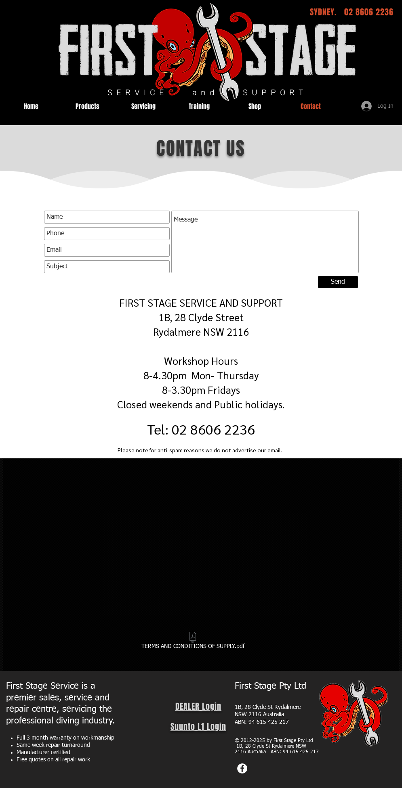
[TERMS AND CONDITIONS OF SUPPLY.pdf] (193, 642)
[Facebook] (242, 768)
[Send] (338, 282)
